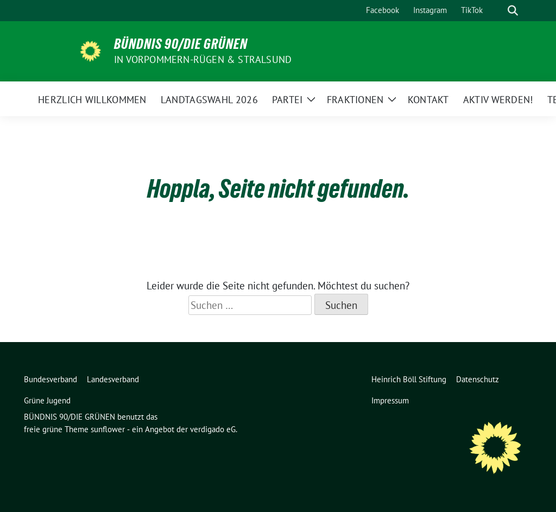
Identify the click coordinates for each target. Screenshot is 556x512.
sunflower (108, 429)
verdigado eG (213, 429)
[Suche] (497, 10)
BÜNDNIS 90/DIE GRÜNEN (181, 44)
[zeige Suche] (512, 10)
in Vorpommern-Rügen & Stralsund (203, 59)
